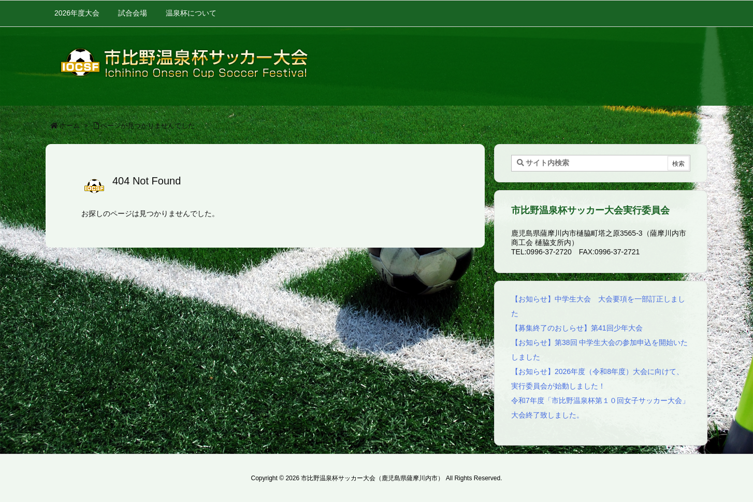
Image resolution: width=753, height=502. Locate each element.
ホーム (70, 126)
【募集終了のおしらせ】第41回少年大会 (577, 328)
